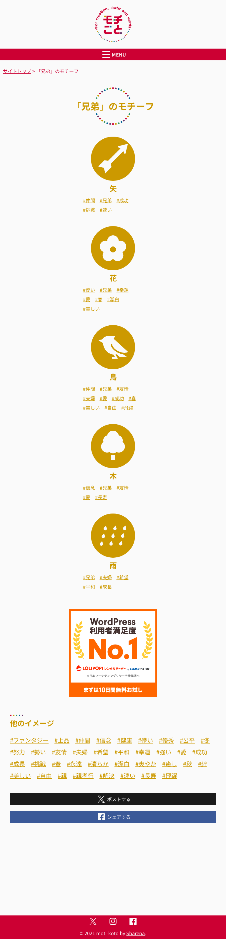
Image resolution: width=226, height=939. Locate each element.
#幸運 (123, 289)
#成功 (123, 200)
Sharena (135, 933)
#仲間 (89, 200)
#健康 (124, 740)
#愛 (86, 299)
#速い (106, 209)
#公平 (187, 740)
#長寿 (101, 497)
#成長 (106, 586)
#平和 (89, 586)
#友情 (123, 388)
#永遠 (74, 763)
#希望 (123, 577)
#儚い (89, 289)
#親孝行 (83, 775)
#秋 (187, 763)
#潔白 (113, 299)
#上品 (61, 740)
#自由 (110, 407)
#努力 (17, 752)
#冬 (205, 740)
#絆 (202, 763)
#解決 (106, 775)
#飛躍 (127, 407)
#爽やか (145, 763)
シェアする (113, 817)
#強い (163, 752)
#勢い (38, 752)
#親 (62, 775)
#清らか (98, 763)
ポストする (113, 799)
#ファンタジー (29, 740)
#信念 (89, 487)
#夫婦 (89, 398)
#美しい (91, 308)
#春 (98, 299)
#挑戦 (89, 209)
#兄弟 (106, 200)
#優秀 (166, 740)
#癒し (169, 763)
